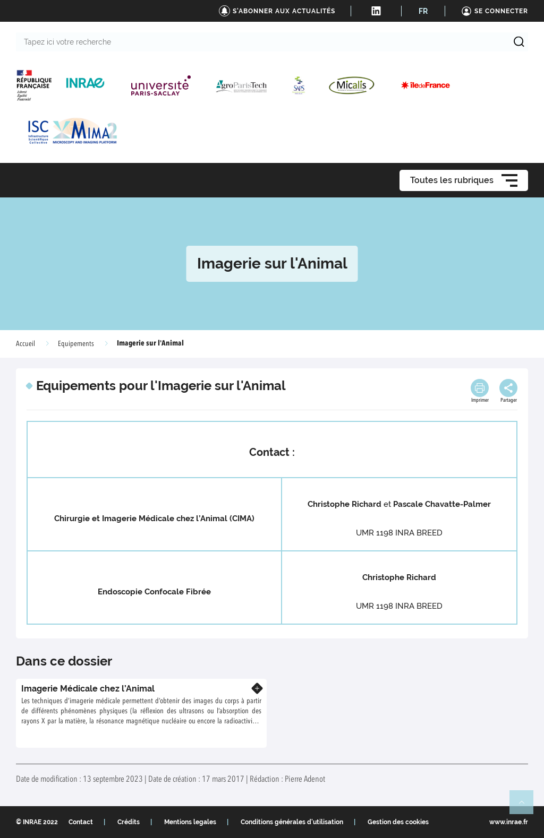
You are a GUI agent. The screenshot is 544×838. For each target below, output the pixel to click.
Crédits (128, 822)
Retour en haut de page (525, 806)
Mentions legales (190, 822)
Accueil (25, 344)
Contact (81, 822)
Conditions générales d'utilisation (292, 822)
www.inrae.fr (508, 822)
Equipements (76, 344)
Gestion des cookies (398, 822)
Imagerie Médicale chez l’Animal (88, 689)
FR (423, 11)
